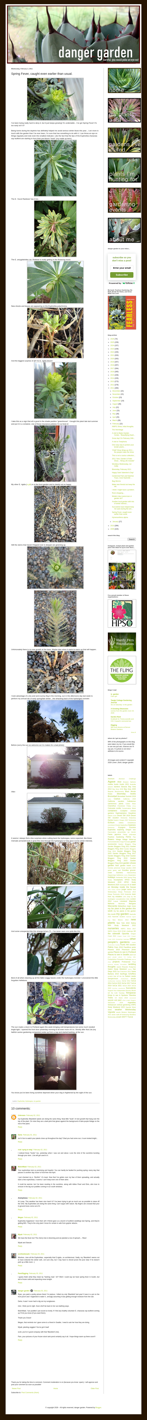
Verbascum (112, 1005)
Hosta (110, 880)
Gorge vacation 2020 (128, 868)
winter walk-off (116, 1014)
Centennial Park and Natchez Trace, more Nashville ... (123, 477)
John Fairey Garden (114, 889)
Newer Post (16, 1388)
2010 (112, 526)
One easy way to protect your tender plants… (123, 446)
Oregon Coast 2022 (123, 936)
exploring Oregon (124, 830)
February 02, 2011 (33, 1115)
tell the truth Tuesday (116, 993)
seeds (133, 976)
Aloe (119, 782)
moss (134, 906)
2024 (112, 345)
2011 (112, 388)
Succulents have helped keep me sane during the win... (123, 508)
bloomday (121, 794)
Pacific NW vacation (128, 945)
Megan (20, 1217)
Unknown (21, 1115)
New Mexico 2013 (121, 920)
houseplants (118, 880)
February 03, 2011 (37, 1254)
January (115, 522)
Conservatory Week (129, 808)
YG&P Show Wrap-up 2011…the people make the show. (123, 451)
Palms (110, 947)
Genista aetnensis (114, 868)
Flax (134, 837)
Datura (110, 815)
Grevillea (125, 870)
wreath (118, 1017)
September (116, 401)
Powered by (122, 283)
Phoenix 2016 (114, 950)
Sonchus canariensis (118, 988)
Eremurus (111, 827)
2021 (112, 355)
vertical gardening (123, 1005)
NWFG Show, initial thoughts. (123, 427)
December (116, 391)
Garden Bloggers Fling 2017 (124, 853)
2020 (112, 359)
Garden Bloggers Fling (127, 844)
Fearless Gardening (116, 837)
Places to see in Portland (125, 952)
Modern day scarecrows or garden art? (122, 497)
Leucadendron (121, 899)
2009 (112, 529)
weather (118, 1009)
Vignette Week (131, 1007)
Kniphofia (128, 894)
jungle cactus (127, 889)
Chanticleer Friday (124, 806)
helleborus (119, 875)
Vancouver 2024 (115, 1002)
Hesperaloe (132, 875)
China (134, 806)
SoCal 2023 (127, 985)
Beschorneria (119, 791)
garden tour (113, 865)
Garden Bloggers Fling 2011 (119, 846)
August (115, 404)
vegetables (132, 1003)
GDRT (134, 865)
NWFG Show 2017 (128, 928)
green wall (117, 870)
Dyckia (110, 820)
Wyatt (20, 1235)
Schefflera (132, 974)
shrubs (133, 979)
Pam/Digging (23, 1273)
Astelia (110, 784)
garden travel (125, 866)
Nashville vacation (118, 916)
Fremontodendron (114, 842)
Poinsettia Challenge (124, 959)
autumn (110, 787)
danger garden (24, 1291)
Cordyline (123, 811)
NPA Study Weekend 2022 (122, 925)
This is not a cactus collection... (123, 455)
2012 (112, 385)
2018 (112, 365)
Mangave (132, 904)
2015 (112, 375)
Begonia (110, 791)
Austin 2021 (124, 784)
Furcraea (127, 842)
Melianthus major (124, 906)
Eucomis (132, 827)
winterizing (125, 1014)
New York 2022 (123, 923)
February (116, 424)
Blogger (98, 1408)
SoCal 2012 (126, 981)
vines (110, 1010)
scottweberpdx (24, 1254)
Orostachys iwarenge (122, 939)
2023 (112, 349)
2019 (112, 362)
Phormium (126, 950)
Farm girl (114, 696)
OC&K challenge (127, 931)
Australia (133, 784)
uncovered (133, 998)
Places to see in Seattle (118, 954)
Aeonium (111, 779)
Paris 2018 (118, 947)
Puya (134, 962)
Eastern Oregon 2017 (121, 820)
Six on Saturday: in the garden (121, 705)
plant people (112, 957)
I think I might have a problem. (123, 490)
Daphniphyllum (121, 813)
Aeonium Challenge (127, 779)
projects (116, 962)
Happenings (112, 875)
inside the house (128, 887)
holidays (111, 877)
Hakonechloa (131, 873)
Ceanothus (112, 806)
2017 (112, 368)
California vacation (116, 801)
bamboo (117, 787)
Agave (111, 781)
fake (134, 830)
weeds (118, 1012)
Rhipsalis (125, 967)
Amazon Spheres (129, 782)
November (116, 394)
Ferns (128, 837)
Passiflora (127, 947)
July (114, 407)
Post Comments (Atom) (30, 1393)
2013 (112, 381)
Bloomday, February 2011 (121, 469)
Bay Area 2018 (117, 789)
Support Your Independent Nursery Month (122, 990)
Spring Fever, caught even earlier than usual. (122, 513)
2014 (112, 378)
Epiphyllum (124, 825)
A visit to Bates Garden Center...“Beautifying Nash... (123, 434)
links (128, 899)
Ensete (118, 825)
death (114, 815)
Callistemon (131, 801)
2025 (112, 342)
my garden (37, 1101)
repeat (119, 967)
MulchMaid (22, 1167)
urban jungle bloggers (129, 1000)
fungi (121, 842)
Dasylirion (132, 813)
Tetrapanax (131, 993)
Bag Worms (116, 481)
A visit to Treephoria (119, 442)
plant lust (133, 955)
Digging (114, 725)
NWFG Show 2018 (114, 931)
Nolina (133, 923)
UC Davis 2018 (121, 998)
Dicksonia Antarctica (128, 818)
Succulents (131, 988)
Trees (110, 998)
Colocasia (111, 808)
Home (55, 1388)
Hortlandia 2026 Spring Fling (126, 877)
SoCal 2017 (126, 983)
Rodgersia (132, 967)
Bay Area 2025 (130, 789)
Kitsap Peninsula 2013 (127, 892)
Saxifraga (123, 974)
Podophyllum (112, 959)
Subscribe (122, 275)
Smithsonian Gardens (114, 981)
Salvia (130, 969)
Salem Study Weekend (117, 969)
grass (109, 870)
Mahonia (111, 904)
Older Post (95, 1388)
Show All (133, 732)
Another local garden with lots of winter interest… (123, 503)
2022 (112, 352)
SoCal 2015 (116, 983)
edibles (121, 823)
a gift (29, 484)
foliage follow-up (129, 839)
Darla (20, 1135)
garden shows (129, 863)
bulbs (109, 799)
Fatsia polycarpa (129, 834)
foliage (118, 839)
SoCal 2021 (117, 986)
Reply (20, 1127)
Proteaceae (126, 962)
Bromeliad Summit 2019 (127, 796)
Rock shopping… (118, 493)
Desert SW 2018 (123, 816)
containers (112, 811)
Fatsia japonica (114, 834)
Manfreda (121, 903)
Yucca (130, 1017)
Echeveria (132, 820)
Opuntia (125, 933)
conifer (118, 808)
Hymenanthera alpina (120, 517)
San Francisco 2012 (124, 971)
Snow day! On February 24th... (123, 438)
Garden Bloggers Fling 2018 (119, 856)
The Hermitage (117, 430)
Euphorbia (21, 1101)
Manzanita (112, 906)
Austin (116, 784)
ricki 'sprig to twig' (25, 1150)
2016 (112, 372)
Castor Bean (131, 803)
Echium (111, 822)
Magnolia (132, 901)
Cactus (117, 799)
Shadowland (124, 978)
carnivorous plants (115, 804)
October (115, 397)
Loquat (115, 901)
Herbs (126, 875)
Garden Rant (116, 717)
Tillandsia (132, 995)
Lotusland (123, 901)
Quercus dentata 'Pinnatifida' (117, 964)
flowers (111, 839)
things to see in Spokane (118, 995)
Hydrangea (29, 1101)
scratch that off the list (116, 976)
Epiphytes (132, 825)
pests (134, 947)
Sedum (127, 976)
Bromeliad (112, 796)
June (114, 411)
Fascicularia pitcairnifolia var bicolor (122, 832)
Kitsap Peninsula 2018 (116, 894)
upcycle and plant (115, 1000)
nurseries (113, 928)
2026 (112, 339)
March (115, 420)
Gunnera (119, 873)
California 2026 (129, 799)
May (114, 414)
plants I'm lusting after (127, 957)
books (133, 794)
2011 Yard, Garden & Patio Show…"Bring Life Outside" (123, 460)
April (114, 417)
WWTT (124, 1017)
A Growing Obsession (119, 709)
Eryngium (121, 827)
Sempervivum (113, 979)
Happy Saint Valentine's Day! (123, 473)
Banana (124, 787)
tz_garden (115, 694)
